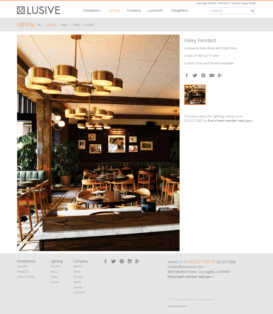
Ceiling (51, 25)
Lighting (113, 10)
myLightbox (179, 10)
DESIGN (78, 277)
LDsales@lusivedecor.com (185, 267)
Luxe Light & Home (206, 3)
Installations (92, 10)
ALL (40, 25)
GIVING (77, 287)
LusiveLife (155, 10)
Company (134, 10)
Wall (64, 25)
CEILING (56, 266)
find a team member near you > (230, 121)
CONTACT (79, 292)
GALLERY (22, 266)
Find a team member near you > (190, 277)
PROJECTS (23, 271)
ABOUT (77, 266)
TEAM (76, 271)
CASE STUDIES (26, 277)
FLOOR (55, 282)
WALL (54, 271)
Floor (89, 25)
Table (76, 25)
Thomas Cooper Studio (243, 3)
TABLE (54, 277)
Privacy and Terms (177, 306)
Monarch (224, 3)
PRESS (77, 282)
